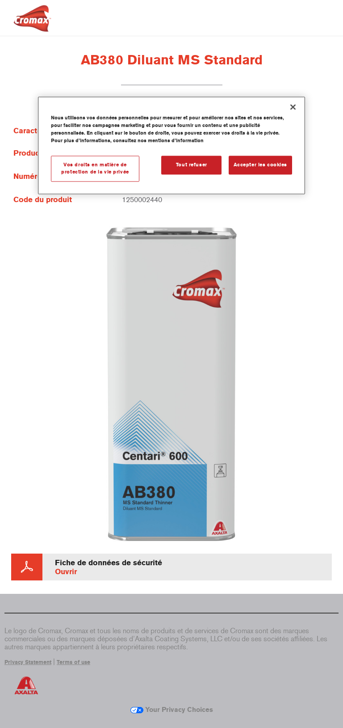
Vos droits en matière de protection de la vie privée (95, 168)
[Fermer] (293, 107)
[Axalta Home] (32, 25)
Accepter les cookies (260, 165)
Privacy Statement (27, 662)
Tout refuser (191, 165)
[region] (171, 146)
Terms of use (73, 662)
